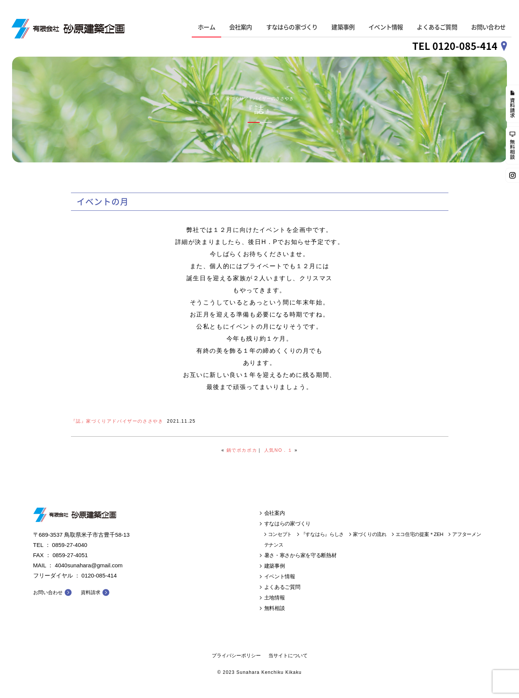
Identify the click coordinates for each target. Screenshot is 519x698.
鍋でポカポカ (241, 450)
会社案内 (240, 27)
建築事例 (342, 27)
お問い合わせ (488, 27)
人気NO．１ (278, 450)
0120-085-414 (99, 575)
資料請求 (90, 592)
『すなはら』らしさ (322, 534)
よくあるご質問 (437, 27)
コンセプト (280, 534)
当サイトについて (288, 655)
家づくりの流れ (370, 534)
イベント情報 (385, 27)
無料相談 (274, 608)
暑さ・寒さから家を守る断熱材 (300, 555)
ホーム (206, 27)
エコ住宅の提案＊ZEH (420, 534)
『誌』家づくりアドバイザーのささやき (117, 421)
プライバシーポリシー (236, 655)
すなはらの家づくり (292, 27)
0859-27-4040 (69, 545)
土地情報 (274, 598)
